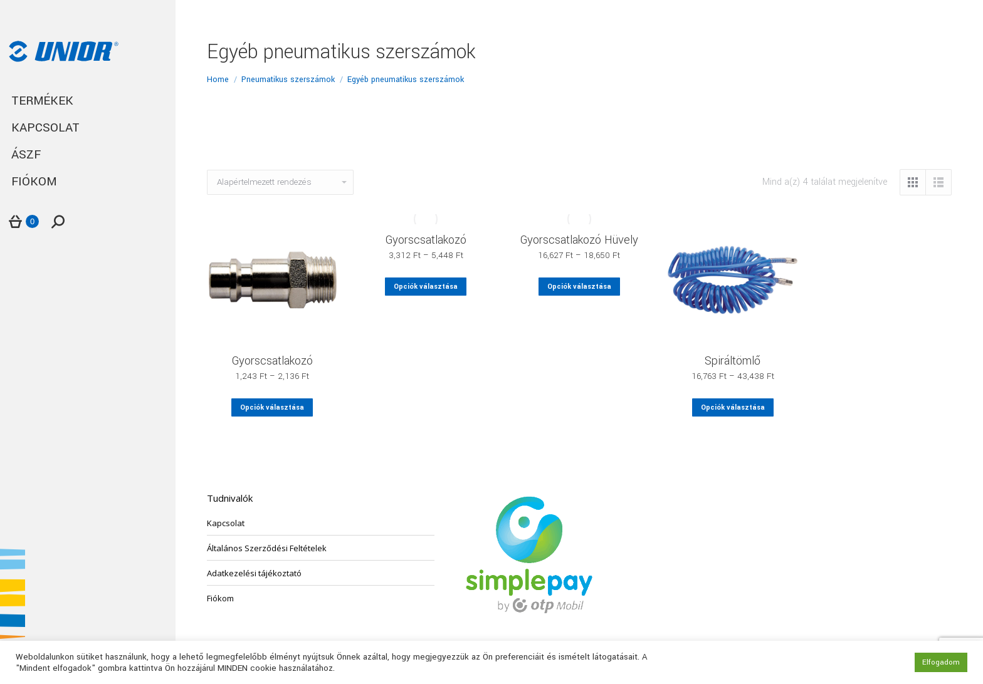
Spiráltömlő (732, 361)
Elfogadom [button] (941, 662)
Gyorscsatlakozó (272, 361)
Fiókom (220, 598)
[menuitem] (88, 101)
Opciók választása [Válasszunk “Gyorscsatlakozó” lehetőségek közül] (272, 407)
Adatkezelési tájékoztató (254, 573)
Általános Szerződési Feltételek (267, 548)
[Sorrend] (280, 182)
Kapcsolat (225, 523)
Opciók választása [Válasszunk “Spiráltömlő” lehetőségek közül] (733, 407)
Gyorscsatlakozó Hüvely (579, 240)
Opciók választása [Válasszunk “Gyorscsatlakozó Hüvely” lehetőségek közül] (579, 286)
